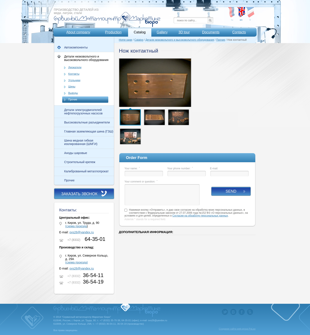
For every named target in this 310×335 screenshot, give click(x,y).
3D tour (184, 32)
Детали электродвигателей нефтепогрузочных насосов (83, 111)
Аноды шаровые (75, 153)
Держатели (74, 67)
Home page (125, 39)
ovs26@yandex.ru (81, 232)
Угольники (74, 80)
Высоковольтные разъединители (87, 122)
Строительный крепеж (79, 162)
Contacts (239, 32)
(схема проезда (76, 226)
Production (113, 32)
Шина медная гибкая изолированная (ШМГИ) (80, 142)
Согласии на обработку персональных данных (200, 215)
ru (232, 10)
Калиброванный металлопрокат (86, 171)
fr (250, 10)
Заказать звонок (79, 194)
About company (78, 32)
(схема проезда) (76, 262)
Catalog (140, 32)
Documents (211, 32)
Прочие (72, 99)
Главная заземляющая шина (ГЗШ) (88, 131)
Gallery (162, 32)
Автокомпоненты (76, 47)
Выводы (73, 93)
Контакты (73, 73)
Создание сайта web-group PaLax (237, 328)
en (241, 10)
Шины (71, 86)
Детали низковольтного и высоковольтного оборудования (86, 58)
